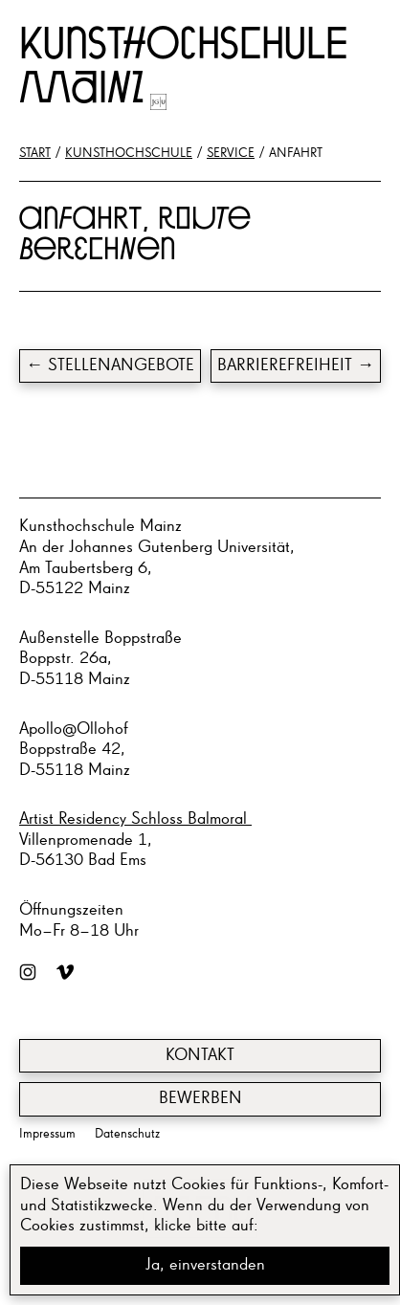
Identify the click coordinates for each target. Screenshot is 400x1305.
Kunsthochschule (128, 153)
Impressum (47, 1133)
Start (35, 153)
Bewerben (200, 1098)
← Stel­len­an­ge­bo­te (110, 365)
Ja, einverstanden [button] (205, 1264)
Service (231, 153)
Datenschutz (127, 1133)
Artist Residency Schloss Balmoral (135, 819)
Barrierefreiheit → (295, 365)
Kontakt (200, 1055)
